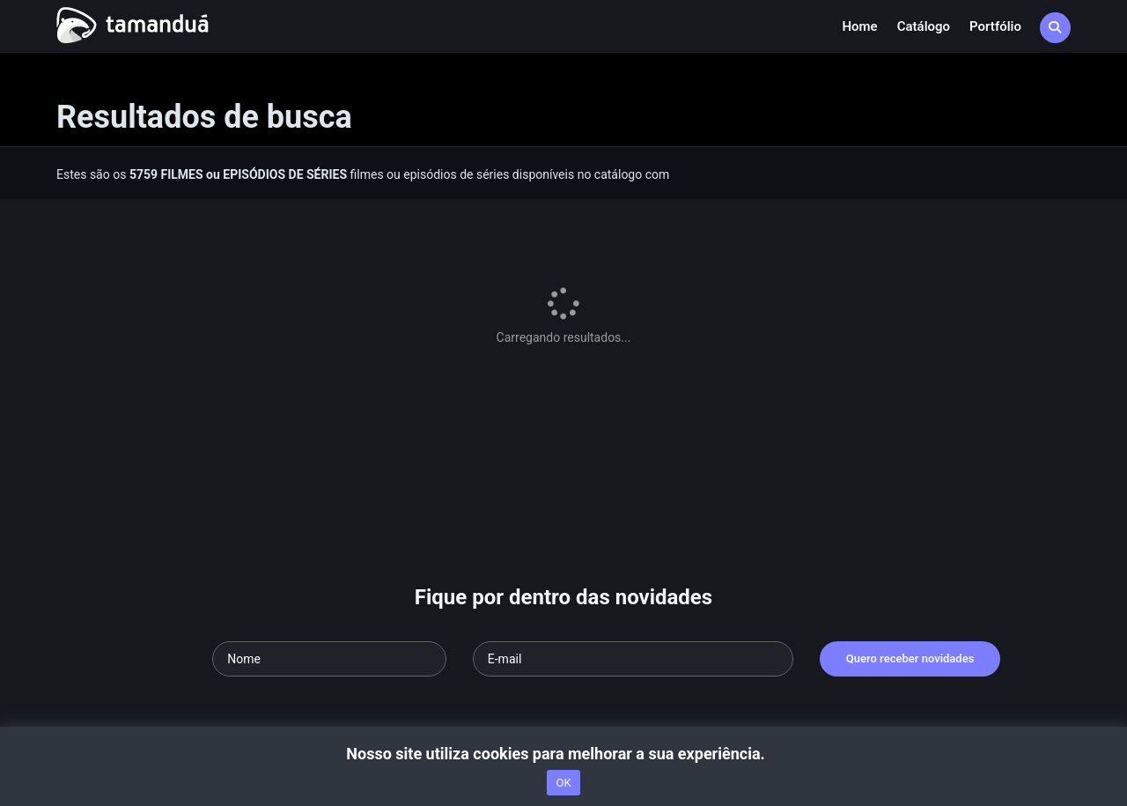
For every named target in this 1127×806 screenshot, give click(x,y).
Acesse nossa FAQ (153, 649)
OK (563, 782)
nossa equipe (309, 649)
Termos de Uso (392, 649)
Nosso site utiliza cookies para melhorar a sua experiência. (563, 753)
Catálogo (923, 26)
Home (859, 26)
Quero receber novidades (910, 512)
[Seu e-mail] (633, 512)
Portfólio (995, 26)
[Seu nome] (329, 512)
